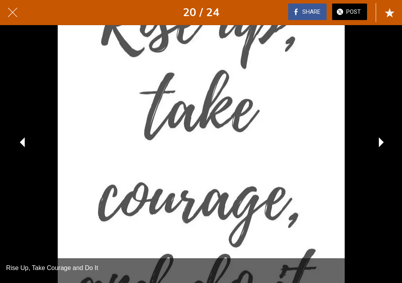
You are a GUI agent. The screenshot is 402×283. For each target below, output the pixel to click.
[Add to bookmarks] (389, 12)
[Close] (12, 12)
